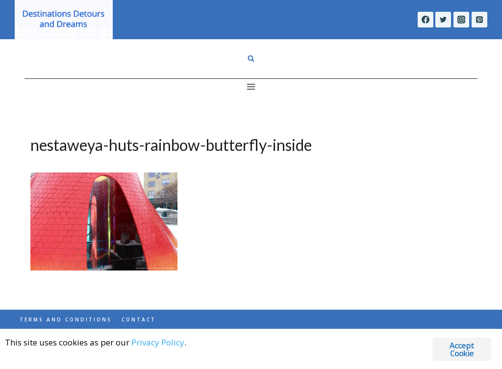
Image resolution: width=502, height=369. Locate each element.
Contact (139, 319)
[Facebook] (425, 19)
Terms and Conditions (66, 319)
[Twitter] (443, 19)
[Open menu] (251, 86)
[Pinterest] (479, 19)
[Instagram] (461, 19)
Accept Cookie (462, 349)
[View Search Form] (251, 59)
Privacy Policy (157, 342)
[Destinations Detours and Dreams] (64, 19)
